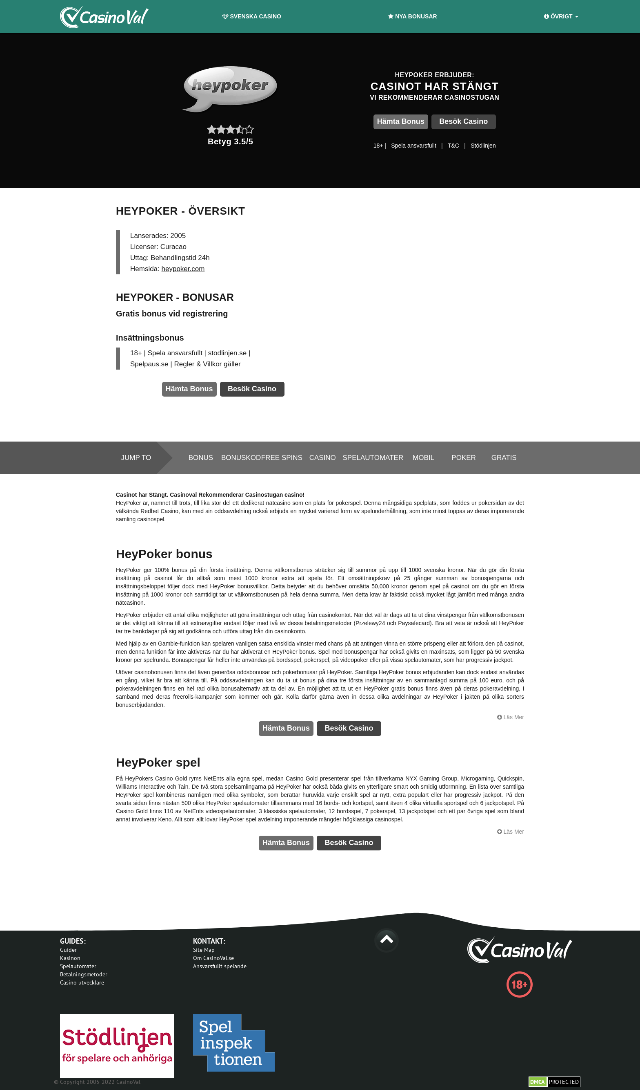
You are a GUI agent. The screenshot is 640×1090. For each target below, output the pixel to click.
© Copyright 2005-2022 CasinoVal (97, 1082)
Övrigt (561, 16)
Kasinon (70, 958)
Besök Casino (463, 121)
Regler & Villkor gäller (206, 364)
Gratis (504, 458)
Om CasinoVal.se (213, 958)
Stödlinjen (483, 145)
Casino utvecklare (82, 982)
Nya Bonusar (412, 16)
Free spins (281, 458)
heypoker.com (183, 269)
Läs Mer (510, 717)
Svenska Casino (251, 16)
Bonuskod (241, 458)
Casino (322, 458)
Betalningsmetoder (83, 974)
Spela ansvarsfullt (413, 145)
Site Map (204, 949)
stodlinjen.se (227, 353)
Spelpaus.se (149, 364)
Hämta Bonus (400, 121)
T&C (453, 145)
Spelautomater (373, 458)
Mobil (423, 458)
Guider (68, 949)
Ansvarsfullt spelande (220, 966)
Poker (463, 458)
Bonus (201, 458)
